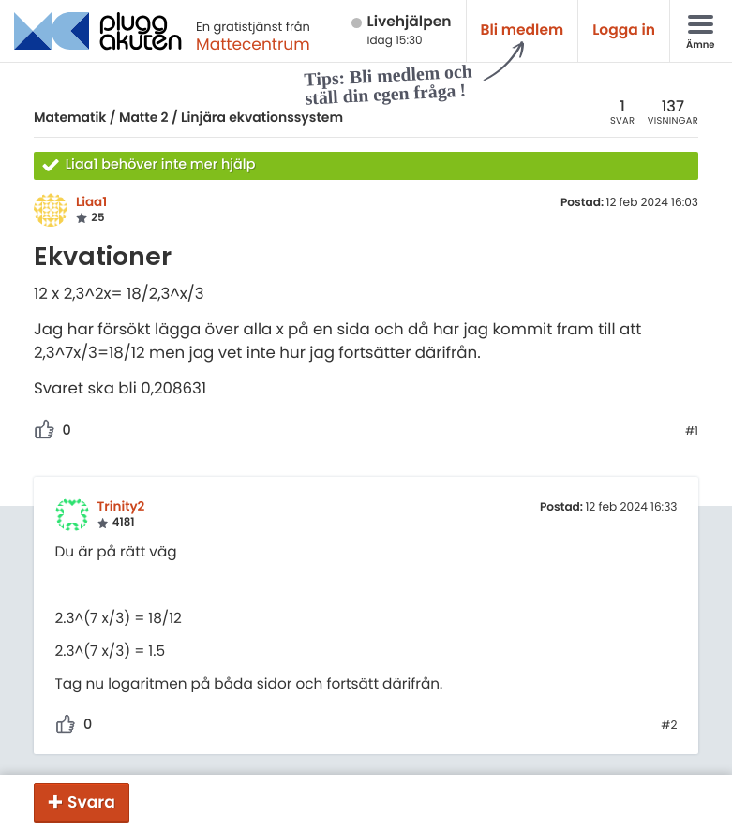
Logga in (623, 30)
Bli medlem (522, 30)
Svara (91, 802)
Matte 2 (144, 117)
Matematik (70, 117)
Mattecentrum (253, 44)
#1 (691, 431)
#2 (669, 726)
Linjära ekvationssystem (262, 117)
